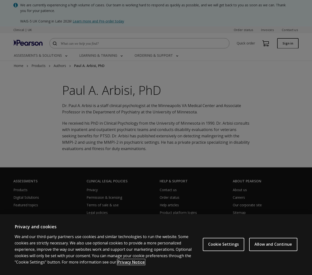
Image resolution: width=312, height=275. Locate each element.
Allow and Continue (273, 244)
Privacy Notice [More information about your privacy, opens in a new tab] (131, 262)
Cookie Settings (223, 244)
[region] (156, 244)
